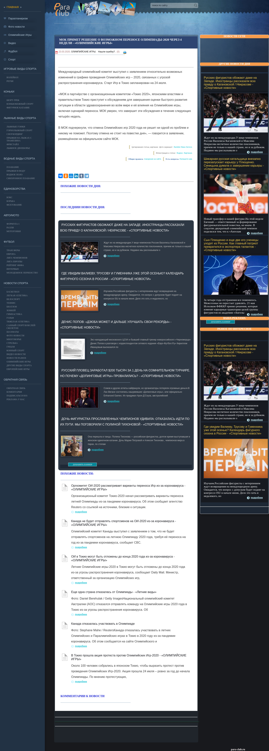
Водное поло (14, 174)
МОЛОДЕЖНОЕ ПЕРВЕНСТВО (22, 272)
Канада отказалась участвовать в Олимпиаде (103, 623)
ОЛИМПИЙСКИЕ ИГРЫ (83, 51)
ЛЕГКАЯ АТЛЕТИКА (17, 295)
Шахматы (13, 332)
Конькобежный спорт (20, 104)
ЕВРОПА (11, 254)
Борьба (11, 201)
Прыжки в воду (16, 171)
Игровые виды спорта (20, 68)
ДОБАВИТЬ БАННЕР (220, 322)
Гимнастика (14, 314)
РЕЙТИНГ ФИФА (15, 265)
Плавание (13, 167)
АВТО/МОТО (11, 215)
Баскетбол (13, 291)
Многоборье (14, 339)
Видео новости (16, 354)
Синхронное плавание (21, 178)
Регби (10, 81)
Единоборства (14, 188)
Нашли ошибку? (106, 51)
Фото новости (15, 335)
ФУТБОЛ (9, 241)
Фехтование (14, 205)
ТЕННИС (11, 303)
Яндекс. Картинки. (185, 153)
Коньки (9, 91)
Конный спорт (15, 350)
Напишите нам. (186, 159)
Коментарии (14, 392)
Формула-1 (13, 224)
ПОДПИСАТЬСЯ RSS (17, 395)
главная (13, 7)
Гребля (11, 346)
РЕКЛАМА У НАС (16, 399)
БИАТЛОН (12, 306)
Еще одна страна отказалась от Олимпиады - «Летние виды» (113, 592)
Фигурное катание (18, 107)
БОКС (9, 197)
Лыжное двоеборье (18, 148)
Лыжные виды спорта (20, 118)
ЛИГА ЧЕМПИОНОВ (17, 257)
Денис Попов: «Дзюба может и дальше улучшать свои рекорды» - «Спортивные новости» (115, 324)
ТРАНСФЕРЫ (13, 250)
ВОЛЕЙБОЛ (12, 77)
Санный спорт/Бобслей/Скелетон (21, 326)
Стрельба (12, 343)
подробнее (257, 152)
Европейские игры (18, 369)
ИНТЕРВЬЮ (13, 269)
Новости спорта (16, 283)
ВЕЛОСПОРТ (13, 299)
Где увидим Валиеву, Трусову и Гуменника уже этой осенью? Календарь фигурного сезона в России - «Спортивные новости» (233, 430)
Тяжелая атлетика (18, 321)
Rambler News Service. (183, 147)
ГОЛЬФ (10, 318)
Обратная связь (15, 379)
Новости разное (16, 358)
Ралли (10, 227)
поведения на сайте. (153, 159)
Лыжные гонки (16, 126)
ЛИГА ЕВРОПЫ (14, 261)
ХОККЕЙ (11, 310)
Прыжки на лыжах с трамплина (19, 139)
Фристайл (13, 144)
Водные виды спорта (19, 158)
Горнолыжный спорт (19, 130)
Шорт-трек (13, 100)
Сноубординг (15, 134)
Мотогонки (14, 231)
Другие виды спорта (19, 365)
